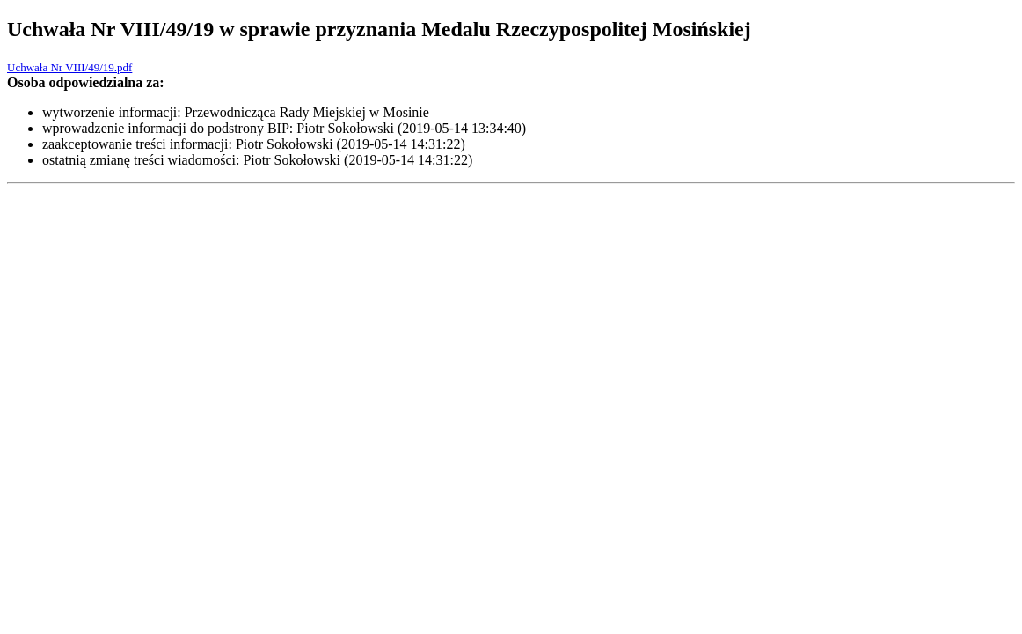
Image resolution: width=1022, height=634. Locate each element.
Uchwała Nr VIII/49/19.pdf (69, 67)
